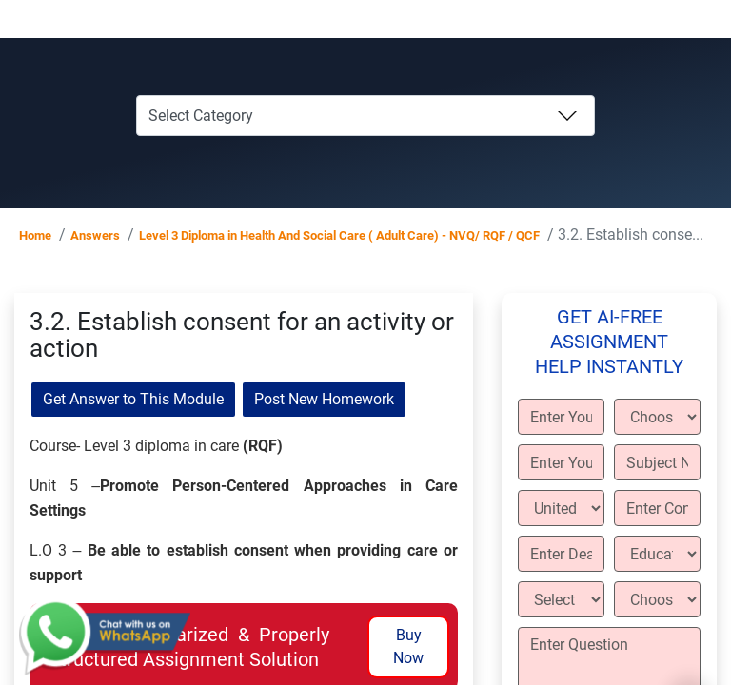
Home (35, 235)
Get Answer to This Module (133, 399)
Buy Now (408, 646)
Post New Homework (324, 399)
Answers (95, 235)
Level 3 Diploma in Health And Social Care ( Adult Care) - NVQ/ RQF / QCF (339, 235)
